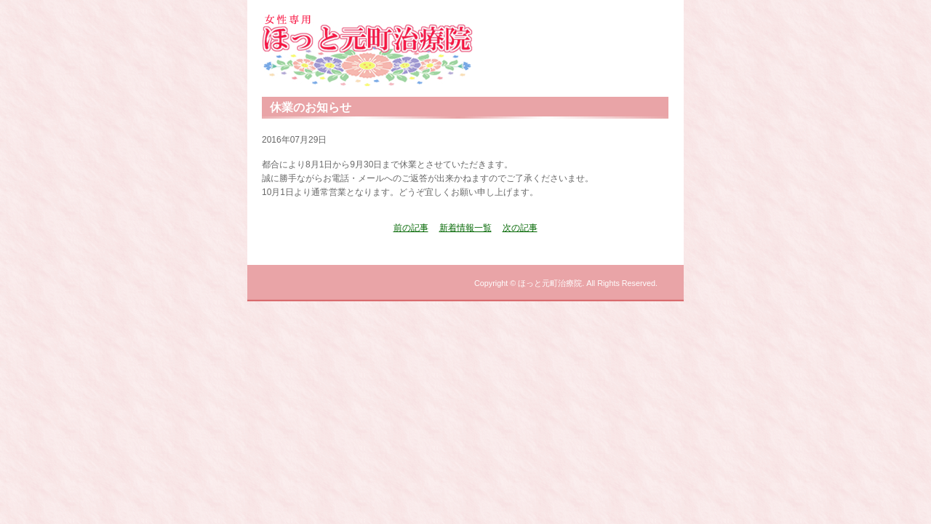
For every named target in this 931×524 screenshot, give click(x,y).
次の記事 (520, 228)
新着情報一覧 (465, 228)
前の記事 (410, 228)
